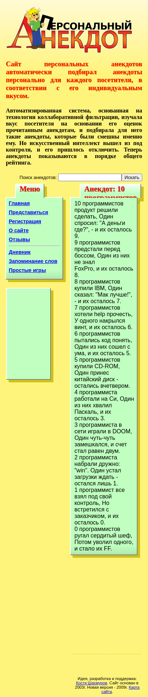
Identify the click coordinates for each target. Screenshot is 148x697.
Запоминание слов (33, 261)
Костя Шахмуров (91, 683)
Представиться (28, 212)
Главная (19, 203)
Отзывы (19, 239)
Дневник (20, 252)
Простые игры (27, 270)
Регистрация (25, 221)
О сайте (19, 230)
